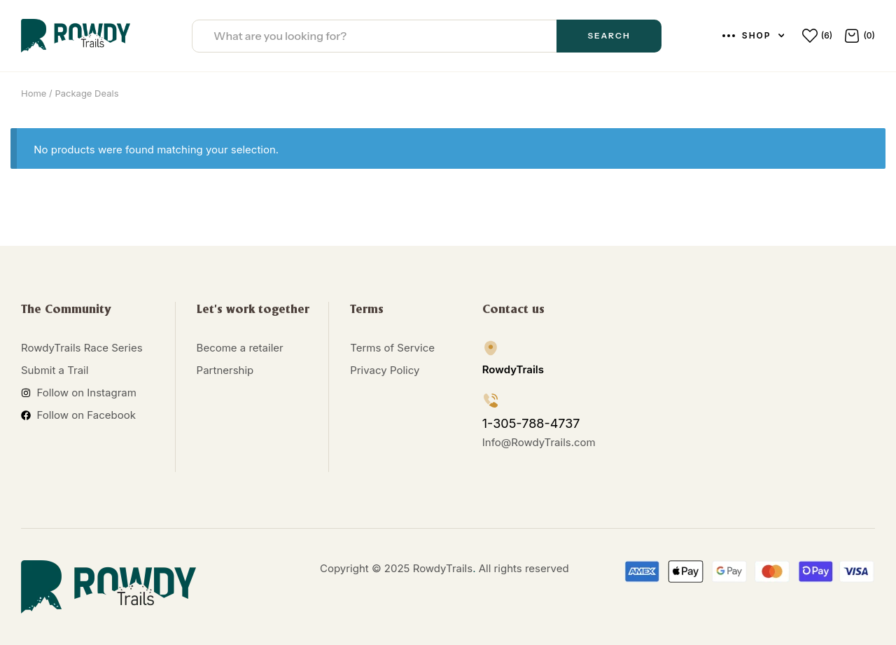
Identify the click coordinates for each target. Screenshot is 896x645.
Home (33, 93)
